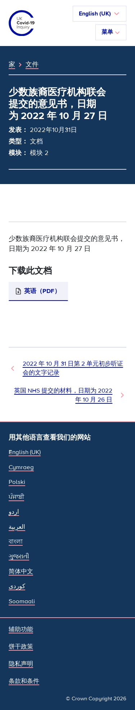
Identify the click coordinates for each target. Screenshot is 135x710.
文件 (32, 64)
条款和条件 (24, 681)
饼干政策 (21, 646)
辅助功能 (21, 629)
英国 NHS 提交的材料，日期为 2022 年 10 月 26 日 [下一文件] (63, 395)
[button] (99, 14)
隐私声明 (21, 664)
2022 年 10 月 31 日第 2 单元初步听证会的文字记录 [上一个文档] (73, 368)
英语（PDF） (42, 291)
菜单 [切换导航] (111, 32)
